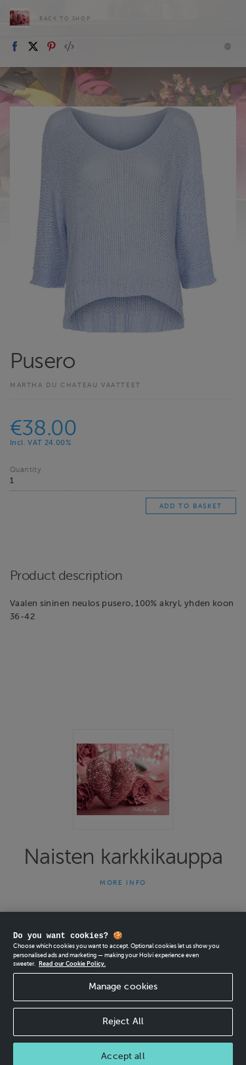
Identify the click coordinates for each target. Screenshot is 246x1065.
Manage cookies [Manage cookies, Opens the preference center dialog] (123, 1002)
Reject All (123, 1037)
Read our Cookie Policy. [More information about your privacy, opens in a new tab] (72, 979)
